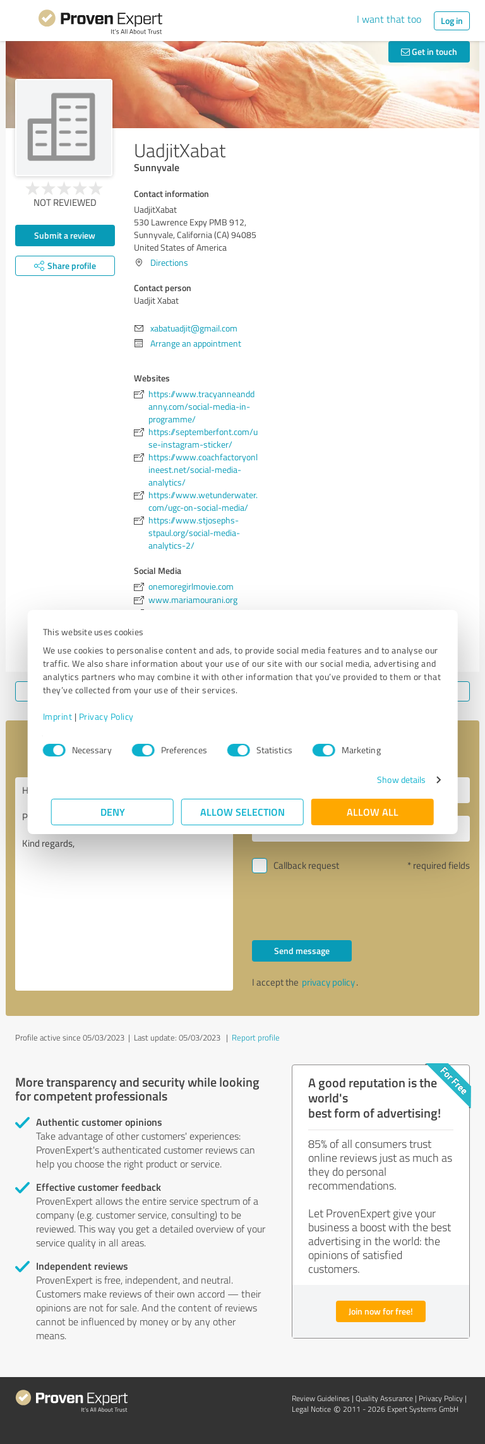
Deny (112, 811)
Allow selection (242, 811)
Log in (452, 21)
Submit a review (64, 235)
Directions (169, 262)
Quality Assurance (384, 1398)
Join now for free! (381, 1311)
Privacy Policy (114, 716)
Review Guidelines (321, 1398)
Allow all (372, 811)
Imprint (66, 716)
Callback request (306, 865)
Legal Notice (311, 1409)
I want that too (389, 19)
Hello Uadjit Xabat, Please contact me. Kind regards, (124, 884)
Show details (393, 779)
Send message (302, 951)
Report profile (256, 1037)
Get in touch (429, 51)
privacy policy (328, 982)
